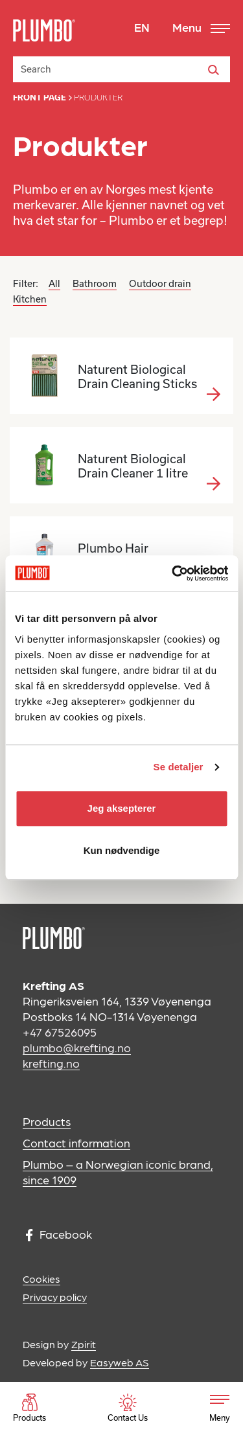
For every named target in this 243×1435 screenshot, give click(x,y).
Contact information (76, 1142)
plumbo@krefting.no (77, 1047)
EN (142, 27)
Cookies (41, 1278)
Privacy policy (55, 1297)
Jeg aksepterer (121, 808)
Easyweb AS (119, 1362)
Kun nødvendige (122, 850)
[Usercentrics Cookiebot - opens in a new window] (173, 573)
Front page (39, 97)
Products (47, 1121)
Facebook (59, 1234)
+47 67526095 (60, 1032)
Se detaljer (178, 766)
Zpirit (83, 1344)
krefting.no (51, 1063)
